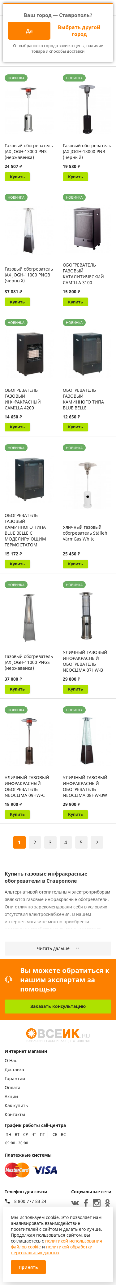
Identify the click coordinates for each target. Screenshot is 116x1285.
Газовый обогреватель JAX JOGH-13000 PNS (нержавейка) (29, 151)
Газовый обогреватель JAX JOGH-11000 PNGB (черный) (29, 275)
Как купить (16, 1106)
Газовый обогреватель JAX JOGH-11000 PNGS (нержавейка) (29, 664)
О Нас (11, 1061)
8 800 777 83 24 (30, 1201)
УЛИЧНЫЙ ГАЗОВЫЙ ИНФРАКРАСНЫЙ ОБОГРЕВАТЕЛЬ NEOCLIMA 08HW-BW (85, 789)
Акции (11, 1097)
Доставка (14, 1070)
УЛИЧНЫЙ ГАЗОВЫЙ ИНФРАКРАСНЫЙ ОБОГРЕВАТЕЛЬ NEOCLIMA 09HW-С (27, 789)
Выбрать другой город (79, 31)
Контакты (15, 1115)
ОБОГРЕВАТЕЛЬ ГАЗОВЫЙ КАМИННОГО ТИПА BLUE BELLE (83, 400)
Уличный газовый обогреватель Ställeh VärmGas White (85, 535)
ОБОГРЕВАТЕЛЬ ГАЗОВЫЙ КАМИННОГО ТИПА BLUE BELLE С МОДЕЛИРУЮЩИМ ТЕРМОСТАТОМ (25, 532)
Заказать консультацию (58, 1006)
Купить (18, 177)
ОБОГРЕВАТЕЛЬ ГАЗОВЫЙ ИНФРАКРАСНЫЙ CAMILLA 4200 (23, 400)
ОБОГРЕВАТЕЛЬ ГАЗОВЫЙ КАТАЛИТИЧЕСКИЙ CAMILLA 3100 (83, 274)
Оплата (12, 1088)
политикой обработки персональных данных (51, 1250)
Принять (28, 1267)
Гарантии (15, 1079)
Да (29, 30)
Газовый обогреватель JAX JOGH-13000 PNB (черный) (87, 151)
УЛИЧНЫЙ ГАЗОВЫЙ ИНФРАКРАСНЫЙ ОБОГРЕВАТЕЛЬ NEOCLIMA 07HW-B (85, 663)
